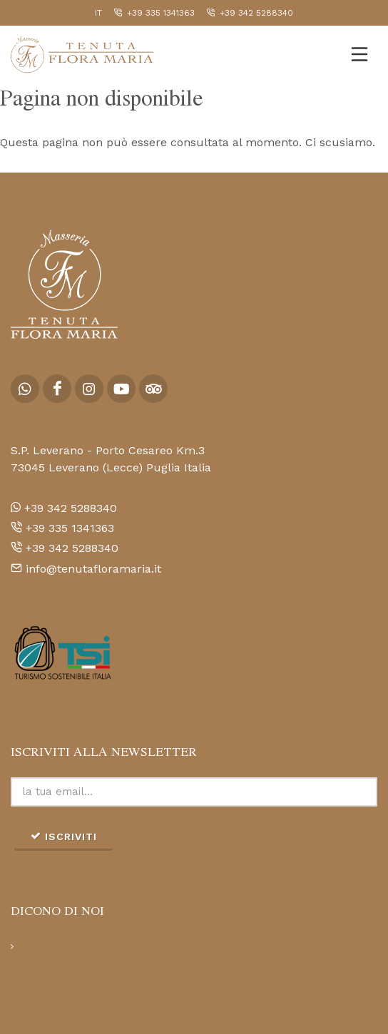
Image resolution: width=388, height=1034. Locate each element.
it (98, 13)
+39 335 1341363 (154, 13)
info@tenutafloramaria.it (86, 568)
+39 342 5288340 (249, 13)
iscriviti (63, 835)
